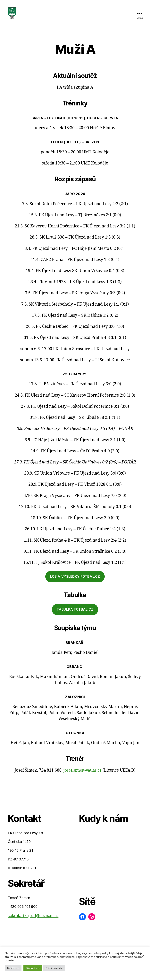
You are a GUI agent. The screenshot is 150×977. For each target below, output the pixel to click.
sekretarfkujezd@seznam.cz (33, 921)
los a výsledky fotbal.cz (75, 582)
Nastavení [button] (13, 968)
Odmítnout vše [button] (54, 968)
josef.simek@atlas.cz (82, 776)
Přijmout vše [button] (33, 968)
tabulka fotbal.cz (75, 615)
